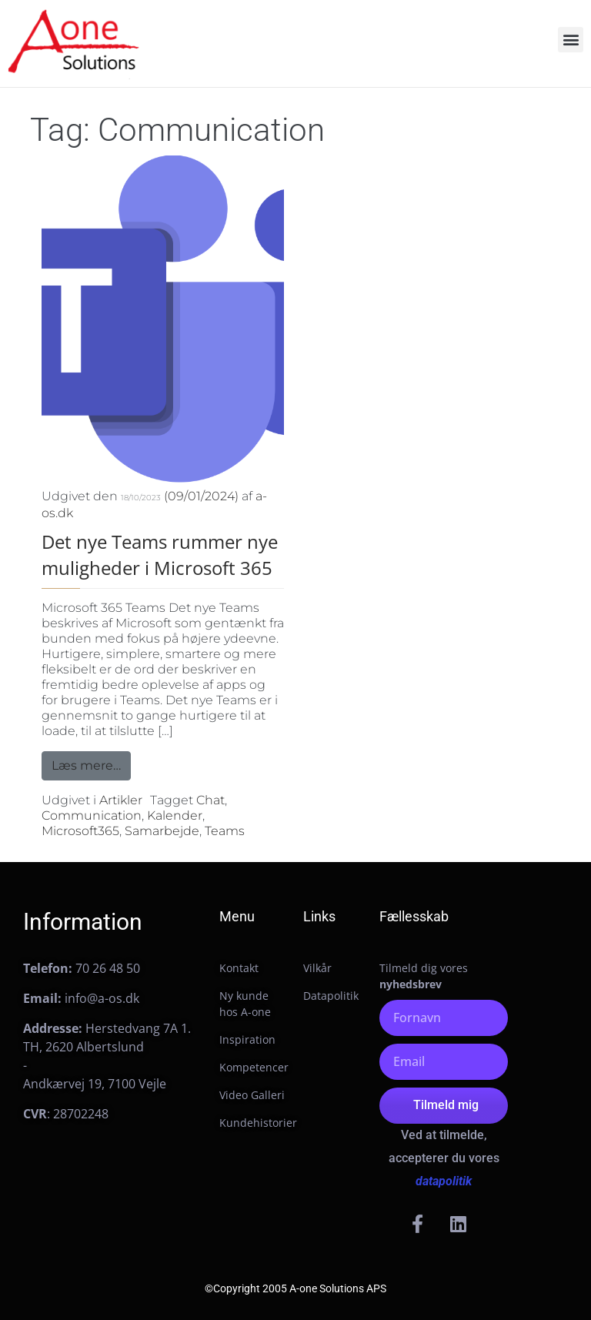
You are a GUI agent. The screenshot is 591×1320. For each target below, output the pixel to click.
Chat (210, 800)
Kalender (174, 815)
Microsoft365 (80, 831)
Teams (225, 831)
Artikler (120, 800)
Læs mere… (91, 762)
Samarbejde (162, 831)
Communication (92, 815)
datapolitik (444, 1181)
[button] (570, 39)
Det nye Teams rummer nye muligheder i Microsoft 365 (160, 554)
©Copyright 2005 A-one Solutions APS (295, 1288)
